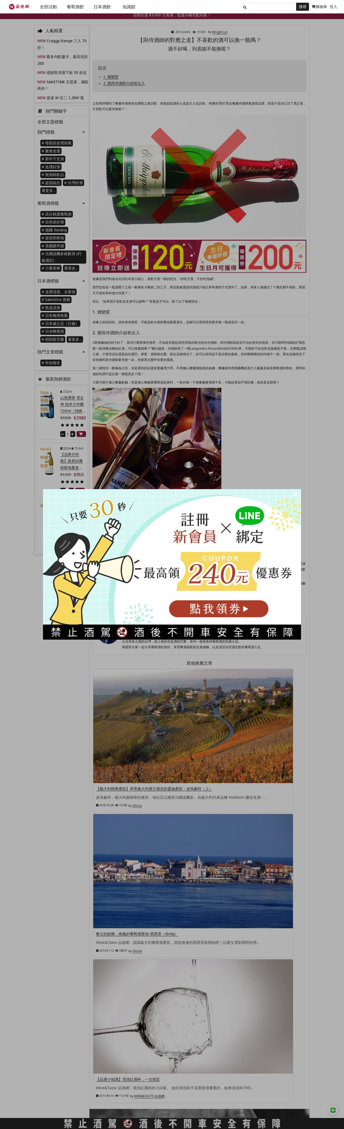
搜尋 (302, 6)
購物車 (319, 6)
